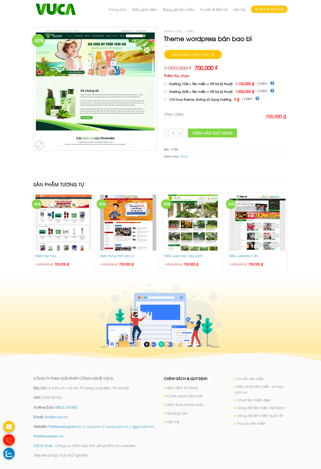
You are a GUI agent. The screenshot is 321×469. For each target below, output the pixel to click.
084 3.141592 (66, 407)
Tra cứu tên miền (251, 423)
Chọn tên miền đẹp (253, 399)
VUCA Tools (42, 445)
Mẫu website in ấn (243, 256)
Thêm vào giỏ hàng (212, 133)
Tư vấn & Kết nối (213, 9)
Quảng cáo (177, 413)
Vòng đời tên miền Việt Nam (261, 407)
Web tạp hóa (45, 256)
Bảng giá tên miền (178, 9)
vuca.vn (93, 426)
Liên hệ (239, 9)
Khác (190, 31)
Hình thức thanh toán (185, 404)
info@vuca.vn (56, 416)
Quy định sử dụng (182, 387)
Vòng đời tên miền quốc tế (260, 415)
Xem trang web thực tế (193, 54)
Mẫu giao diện (144, 9)
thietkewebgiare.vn (64, 426)
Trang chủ (117, 9)
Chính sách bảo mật (184, 395)
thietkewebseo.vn (48, 435)
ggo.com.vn (143, 426)
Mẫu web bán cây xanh (184, 256)
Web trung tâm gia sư (117, 256)
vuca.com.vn (116, 426)
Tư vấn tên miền (250, 378)
